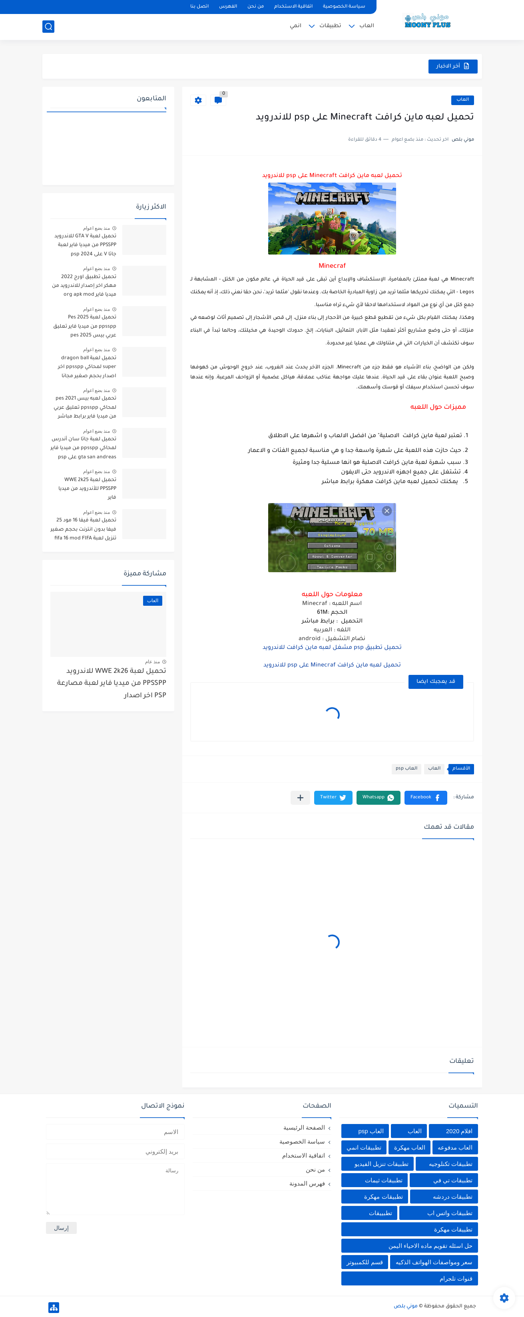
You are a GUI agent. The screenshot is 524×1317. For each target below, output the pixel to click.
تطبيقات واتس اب (449, 1213)
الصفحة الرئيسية (304, 1127)
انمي (295, 26)
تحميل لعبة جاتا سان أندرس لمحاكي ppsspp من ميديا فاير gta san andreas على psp (83, 448)
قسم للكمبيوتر (365, 1262)
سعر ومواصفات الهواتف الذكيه (434, 1262)
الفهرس (228, 7)
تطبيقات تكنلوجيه (450, 1163)
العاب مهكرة (409, 1147)
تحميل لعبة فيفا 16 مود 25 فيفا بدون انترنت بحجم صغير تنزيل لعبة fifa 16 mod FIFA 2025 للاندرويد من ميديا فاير (83, 531)
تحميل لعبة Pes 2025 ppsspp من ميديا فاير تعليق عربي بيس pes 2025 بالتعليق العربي (84, 328)
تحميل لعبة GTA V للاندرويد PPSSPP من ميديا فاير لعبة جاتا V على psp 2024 (85, 245)
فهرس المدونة (307, 1183)
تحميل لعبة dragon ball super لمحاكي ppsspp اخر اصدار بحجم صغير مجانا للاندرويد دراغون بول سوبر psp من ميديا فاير (86, 369)
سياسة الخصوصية (344, 7)
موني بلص (406, 1306)
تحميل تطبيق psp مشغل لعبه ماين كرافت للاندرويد (332, 648)
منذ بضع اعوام (96, 228)
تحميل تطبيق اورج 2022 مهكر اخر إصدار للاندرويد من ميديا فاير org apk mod (84, 286)
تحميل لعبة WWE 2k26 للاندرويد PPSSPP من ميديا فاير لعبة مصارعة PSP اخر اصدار (111, 684)
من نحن (255, 7)
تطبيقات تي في (452, 1180)
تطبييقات (380, 1213)
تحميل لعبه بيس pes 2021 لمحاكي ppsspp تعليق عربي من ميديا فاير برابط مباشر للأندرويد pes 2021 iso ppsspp (85, 409)
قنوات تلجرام (456, 1278)
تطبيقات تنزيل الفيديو (381, 1163)
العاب (366, 26)
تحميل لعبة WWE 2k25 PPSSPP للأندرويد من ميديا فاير (87, 489)
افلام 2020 (459, 1131)
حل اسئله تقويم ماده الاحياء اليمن (431, 1245)
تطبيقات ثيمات (383, 1180)
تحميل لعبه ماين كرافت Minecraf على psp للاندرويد (332, 665)
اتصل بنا (199, 7)
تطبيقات (330, 26)
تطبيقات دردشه (452, 1196)
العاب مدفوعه (455, 1147)
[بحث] (48, 26)
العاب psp (406, 769)
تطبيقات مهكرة (383, 1196)
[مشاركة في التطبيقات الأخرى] (300, 798)
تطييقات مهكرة (453, 1229)
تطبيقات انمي (364, 1147)
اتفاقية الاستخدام (293, 7)
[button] (425, 798)
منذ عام (152, 661)
